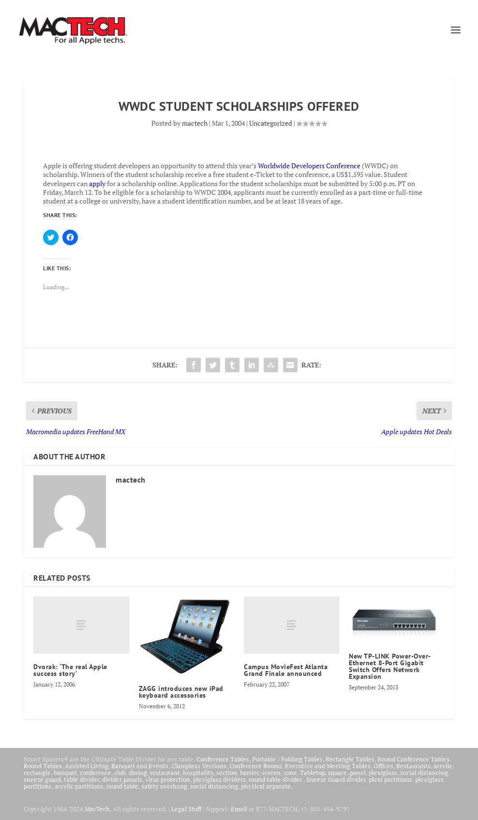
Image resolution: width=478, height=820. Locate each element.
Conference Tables (222, 759)
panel (358, 772)
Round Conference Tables (413, 759)
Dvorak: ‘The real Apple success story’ (70, 670)
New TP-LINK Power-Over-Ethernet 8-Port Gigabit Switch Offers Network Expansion (390, 666)
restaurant (165, 772)
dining (138, 772)
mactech (195, 123)
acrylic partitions (79, 786)
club (120, 772)
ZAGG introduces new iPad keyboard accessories (181, 692)
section (226, 772)
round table (122, 786)
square (337, 772)
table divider (81, 779)
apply (97, 183)
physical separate (266, 786)
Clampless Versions (198, 765)
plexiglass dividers (219, 779)
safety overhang (164, 786)
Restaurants (413, 765)
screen (271, 772)
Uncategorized (270, 123)
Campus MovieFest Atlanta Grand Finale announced (286, 670)
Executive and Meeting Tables (328, 765)
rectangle (37, 772)
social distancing (424, 772)
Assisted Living (86, 765)
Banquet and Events (139, 765)
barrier (249, 772)
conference (95, 772)
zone (290, 772)
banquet (65, 772)
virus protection (167, 779)
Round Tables (43, 765)
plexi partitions (390, 779)
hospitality (198, 772)
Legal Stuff (186, 809)
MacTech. (98, 809)
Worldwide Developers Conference (309, 165)
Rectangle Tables (350, 759)
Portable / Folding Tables (287, 759)
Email (239, 809)
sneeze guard (42, 779)
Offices (383, 765)
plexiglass (383, 772)
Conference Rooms (255, 765)
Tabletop (312, 772)
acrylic (442, 765)
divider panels (122, 779)
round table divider (276, 779)
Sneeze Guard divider (336, 779)
